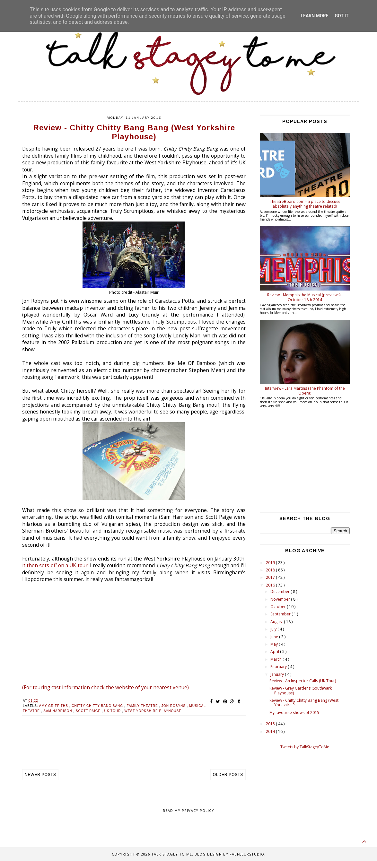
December (280, 591)
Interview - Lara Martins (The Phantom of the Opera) (305, 391)
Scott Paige (89, 711)
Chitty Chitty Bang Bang (98, 706)
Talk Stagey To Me (171, 854)
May (274, 644)
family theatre (143, 706)
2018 (271, 570)
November (280, 599)
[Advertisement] (134, 749)
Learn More (314, 15)
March (276, 659)
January (277, 674)
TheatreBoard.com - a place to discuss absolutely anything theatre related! (305, 204)
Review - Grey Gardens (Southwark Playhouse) (300, 690)
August (277, 621)
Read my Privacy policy (188, 810)
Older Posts (228, 774)
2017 (271, 577)
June (274, 636)
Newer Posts (40, 774)
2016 (271, 585)
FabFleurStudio (247, 854)
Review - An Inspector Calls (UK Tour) (302, 680)
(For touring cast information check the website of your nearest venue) (105, 687)
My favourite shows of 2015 (294, 712)
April (275, 651)
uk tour (113, 711)
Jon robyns (174, 706)
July (273, 629)
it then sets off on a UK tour (55, 565)
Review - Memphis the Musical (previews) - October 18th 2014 (305, 297)
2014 (271, 731)
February (279, 666)
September (281, 614)
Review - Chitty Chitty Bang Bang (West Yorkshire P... (303, 703)
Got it (341, 15)
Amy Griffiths (54, 706)
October (278, 606)
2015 (271, 723)
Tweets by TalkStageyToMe (304, 747)
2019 (271, 562)
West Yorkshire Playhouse (153, 711)
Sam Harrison (58, 711)
